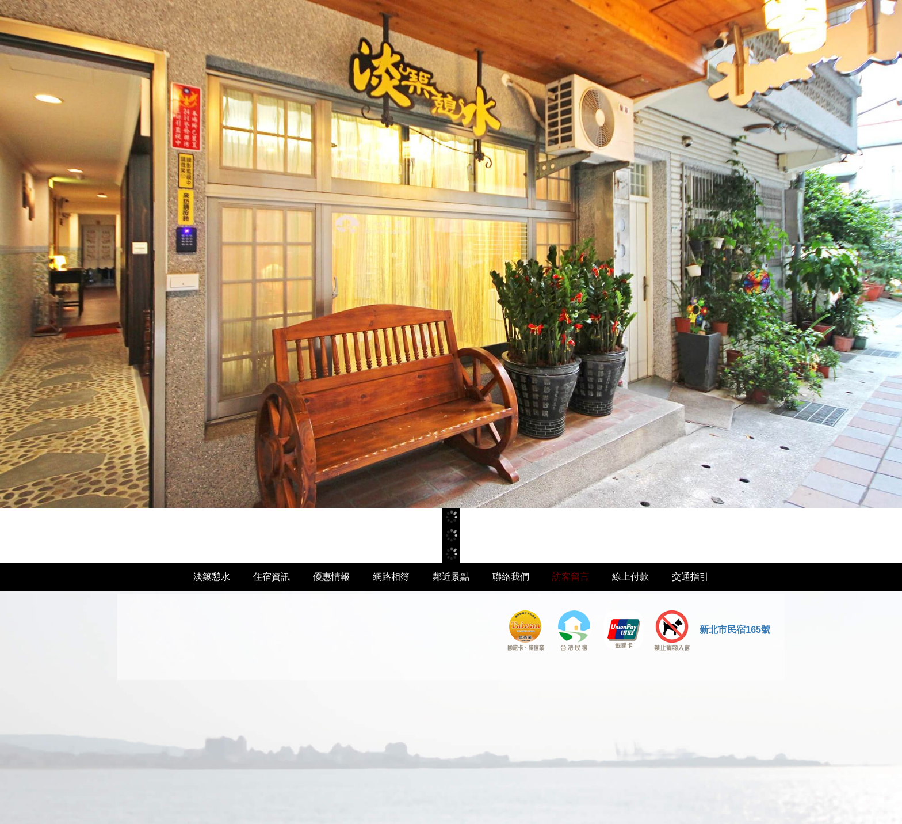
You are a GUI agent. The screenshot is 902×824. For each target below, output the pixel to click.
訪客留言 (570, 577)
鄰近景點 (451, 577)
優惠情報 (331, 577)
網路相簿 (391, 577)
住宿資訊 (271, 577)
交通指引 (690, 577)
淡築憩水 (211, 577)
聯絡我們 (510, 577)
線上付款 (630, 577)
